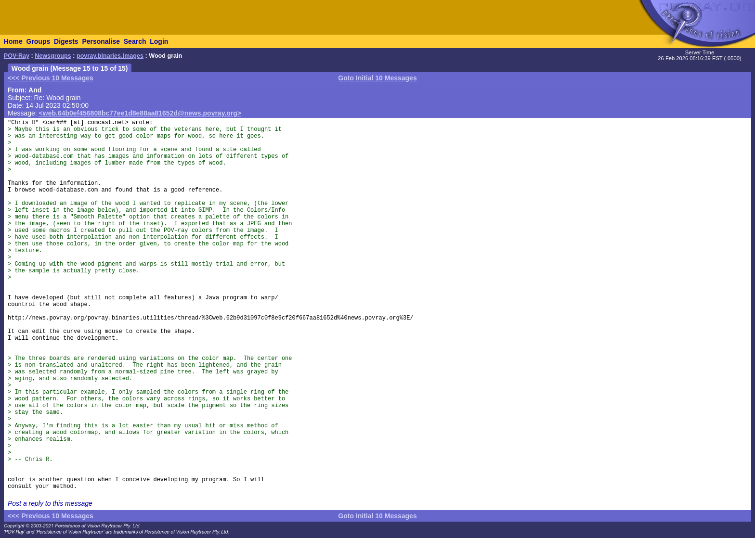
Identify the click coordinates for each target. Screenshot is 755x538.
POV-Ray (16, 55)
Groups (38, 41)
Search (135, 41)
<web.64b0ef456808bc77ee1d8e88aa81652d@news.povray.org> (140, 113)
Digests (66, 41)
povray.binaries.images (110, 55)
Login (159, 41)
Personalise (101, 41)
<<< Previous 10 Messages (50, 78)
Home (13, 41)
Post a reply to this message (50, 503)
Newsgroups (53, 55)
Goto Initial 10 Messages (377, 78)
